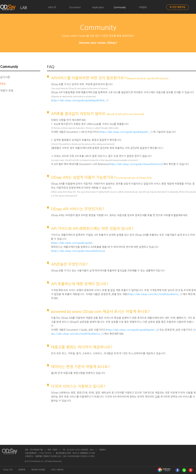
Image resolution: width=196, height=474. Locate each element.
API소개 (52, 7)
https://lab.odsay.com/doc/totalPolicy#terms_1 (154, 294)
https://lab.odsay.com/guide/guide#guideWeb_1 (79, 100)
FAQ (3, 83)
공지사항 (5, 77)
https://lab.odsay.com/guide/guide (71, 243)
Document (74, 7)
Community (120, 7)
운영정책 (21, 470)
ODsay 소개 (7, 470)
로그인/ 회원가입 (177, 7)
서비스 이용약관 (57, 470)
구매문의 (142, 7)
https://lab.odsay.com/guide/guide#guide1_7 (126, 132)
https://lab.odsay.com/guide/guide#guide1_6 (132, 330)
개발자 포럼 (6, 90)
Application (98, 7)
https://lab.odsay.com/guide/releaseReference (136, 164)
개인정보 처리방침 (38, 470)
